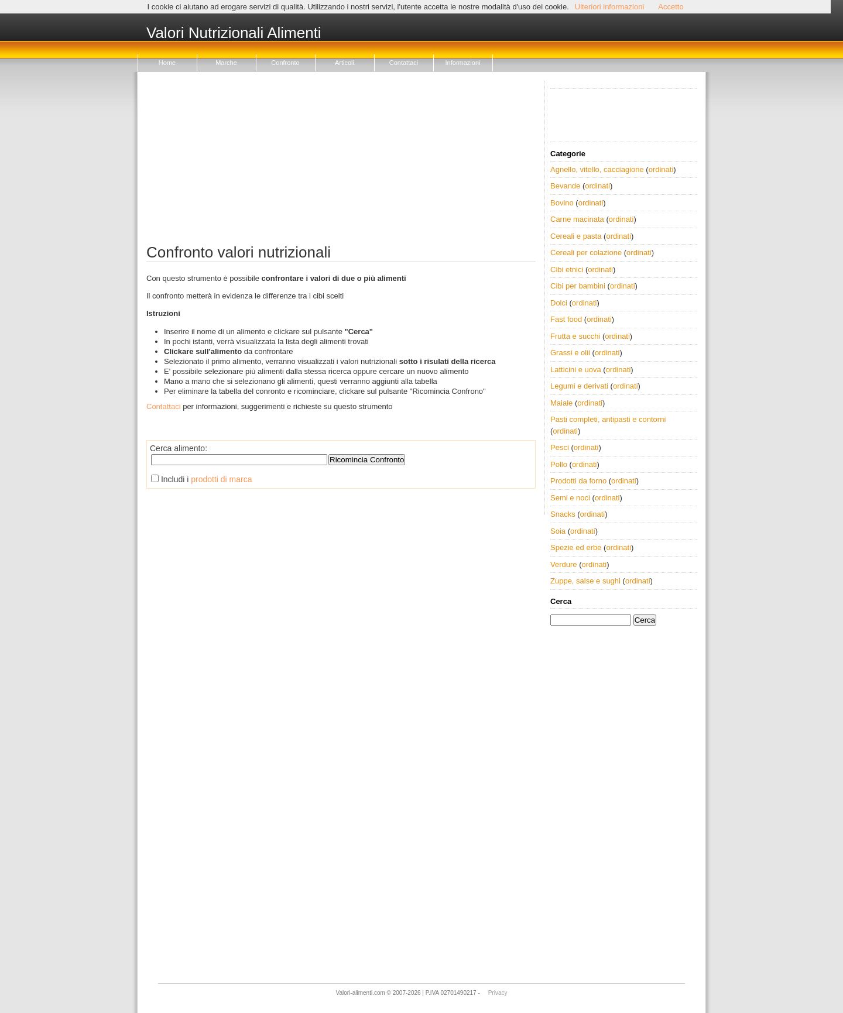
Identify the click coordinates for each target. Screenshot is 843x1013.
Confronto (285, 62)
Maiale (561, 403)
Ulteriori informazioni (609, 6)
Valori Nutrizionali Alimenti (233, 33)
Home (167, 62)
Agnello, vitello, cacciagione (597, 169)
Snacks (562, 514)
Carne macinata (577, 219)
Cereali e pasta (575, 236)
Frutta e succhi (575, 336)
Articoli (344, 62)
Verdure (563, 564)
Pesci (559, 447)
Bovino (562, 202)
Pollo (558, 464)
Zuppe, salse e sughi (585, 580)
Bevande (565, 185)
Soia (558, 531)
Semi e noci (570, 497)
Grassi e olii (570, 352)
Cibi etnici (566, 269)
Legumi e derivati (579, 386)
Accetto (670, 6)
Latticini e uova (575, 369)
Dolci (558, 302)
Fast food (566, 319)
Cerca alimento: (178, 448)
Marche (226, 62)
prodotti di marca (221, 479)
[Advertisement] (341, 163)
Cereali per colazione (586, 252)
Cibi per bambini (577, 285)
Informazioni (463, 62)
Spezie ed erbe (575, 547)
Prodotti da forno (578, 480)
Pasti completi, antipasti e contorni (608, 419)
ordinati (661, 169)
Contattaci (404, 62)
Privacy (498, 993)
